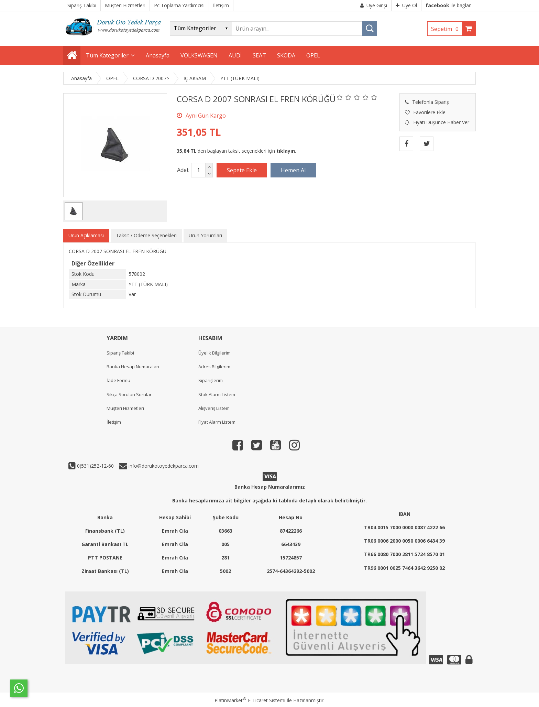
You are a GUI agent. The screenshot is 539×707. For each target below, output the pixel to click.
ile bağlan (449, 5)
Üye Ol (406, 5)
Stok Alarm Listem (216, 394)
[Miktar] (198, 170)
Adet (183, 170)
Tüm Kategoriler (107, 55)
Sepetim (446, 29)
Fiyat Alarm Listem (216, 422)
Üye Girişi (373, 5)
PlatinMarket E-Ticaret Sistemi (249, 700)
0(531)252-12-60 (95, 466)
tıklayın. (286, 151)
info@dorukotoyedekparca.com (163, 466)
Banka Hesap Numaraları (133, 366)
